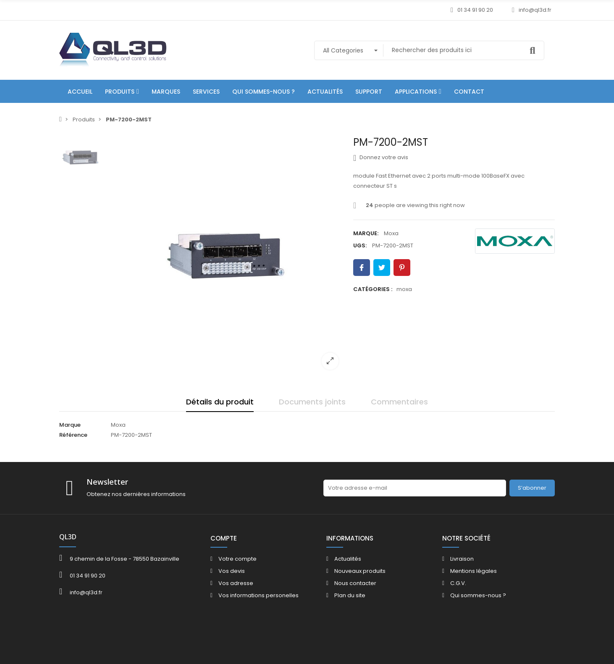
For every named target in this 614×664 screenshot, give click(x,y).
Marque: (365, 233)
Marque (70, 425)
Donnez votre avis (380, 157)
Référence (73, 435)
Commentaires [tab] (399, 401)
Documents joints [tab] (312, 401)
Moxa (391, 233)
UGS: (360, 245)
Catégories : (372, 289)
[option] (225, 256)
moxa (404, 289)
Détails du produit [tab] (220, 401)
